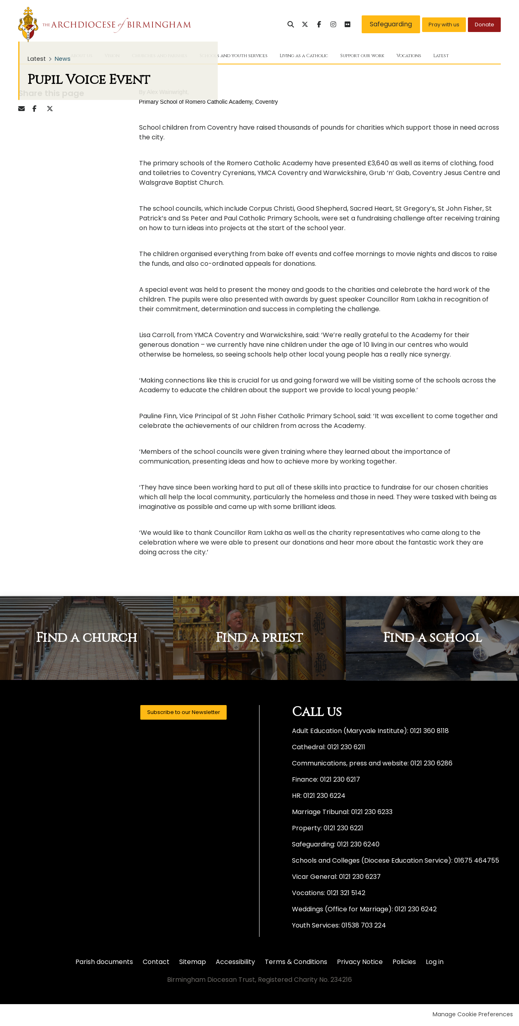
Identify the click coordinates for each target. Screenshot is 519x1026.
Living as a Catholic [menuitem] (314, 56)
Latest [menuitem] (477, 56)
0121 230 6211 (346, 748)
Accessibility (235, 963)
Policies (404, 963)
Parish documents (104, 963)
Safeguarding (373, 24)
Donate (481, 24)
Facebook (301, 24)
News (63, 60)
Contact (156, 963)
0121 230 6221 (343, 829)
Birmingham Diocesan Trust (104, 24)
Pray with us (431, 24)
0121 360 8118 (429, 732)
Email (24, 110)
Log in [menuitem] (435, 963)
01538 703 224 (363, 926)
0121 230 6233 (371, 813)
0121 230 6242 (416, 910)
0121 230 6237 (360, 878)
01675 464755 (476, 861)
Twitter (287, 24)
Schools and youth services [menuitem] (228, 56)
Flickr (330, 24)
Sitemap (192, 963)
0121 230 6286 (431, 764)
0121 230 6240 (358, 845)
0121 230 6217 (340, 780)
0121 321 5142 (346, 894)
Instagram (315, 24)
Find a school (432, 640)
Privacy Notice (360, 963)
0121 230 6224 (324, 797)
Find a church (86, 639)
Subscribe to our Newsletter (174, 715)
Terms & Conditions (296, 963)
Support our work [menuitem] (385, 56)
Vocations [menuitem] (440, 56)
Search (273, 24)
